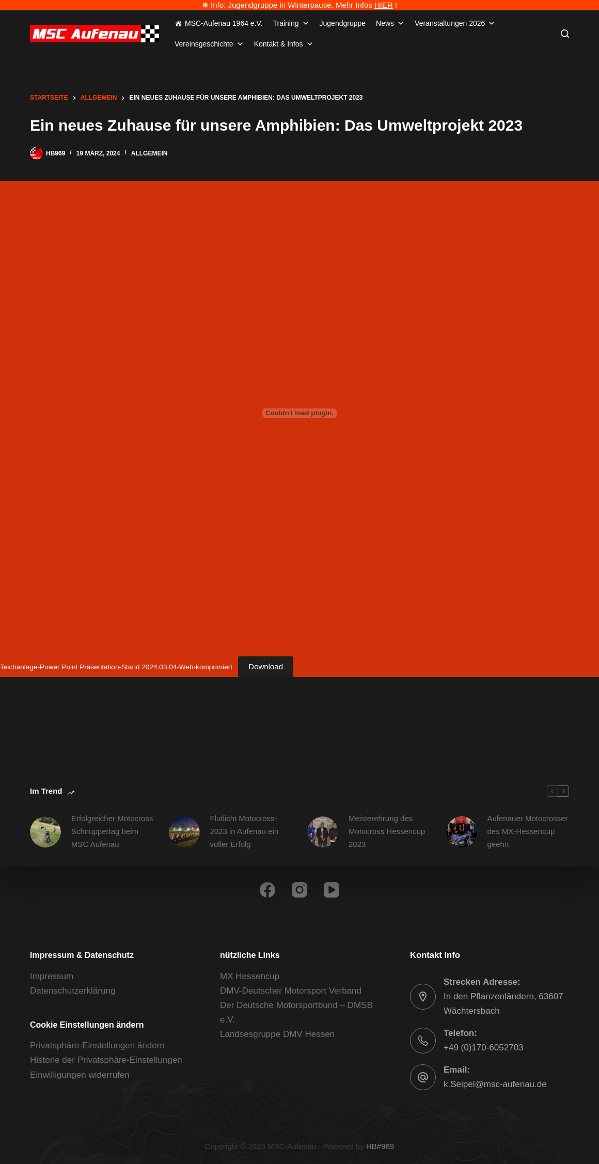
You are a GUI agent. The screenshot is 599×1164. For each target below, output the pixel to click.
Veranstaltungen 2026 (455, 23)
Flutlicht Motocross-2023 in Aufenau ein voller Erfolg (244, 831)
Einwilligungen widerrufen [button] (80, 1075)
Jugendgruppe (343, 23)
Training (291, 23)
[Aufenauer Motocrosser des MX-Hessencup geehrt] (461, 831)
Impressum (51, 976)
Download (265, 666)
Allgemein (149, 153)
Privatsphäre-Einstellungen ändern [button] (97, 1045)
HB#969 (380, 1146)
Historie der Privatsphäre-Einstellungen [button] (106, 1060)
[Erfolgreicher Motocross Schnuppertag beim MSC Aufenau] (45, 831)
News (390, 23)
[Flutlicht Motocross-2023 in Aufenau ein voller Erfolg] (184, 831)
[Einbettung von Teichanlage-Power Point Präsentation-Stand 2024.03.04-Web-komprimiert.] (299, 413)
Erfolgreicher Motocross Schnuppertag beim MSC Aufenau (112, 831)
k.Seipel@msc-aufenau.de (495, 1084)
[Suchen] (565, 33)
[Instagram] (299, 890)
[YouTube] (331, 890)
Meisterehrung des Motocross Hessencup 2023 (387, 831)
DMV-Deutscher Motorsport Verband (290, 991)
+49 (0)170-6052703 (484, 1047)
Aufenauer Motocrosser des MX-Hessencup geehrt (527, 831)
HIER (383, 5)
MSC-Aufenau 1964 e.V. (223, 23)
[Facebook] (267, 890)
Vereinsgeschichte (209, 44)
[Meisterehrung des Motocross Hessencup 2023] (322, 831)
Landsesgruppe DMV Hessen (277, 1034)
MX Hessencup (249, 976)
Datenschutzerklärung (72, 991)
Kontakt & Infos (283, 44)
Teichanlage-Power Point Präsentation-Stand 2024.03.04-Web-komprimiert (116, 667)
